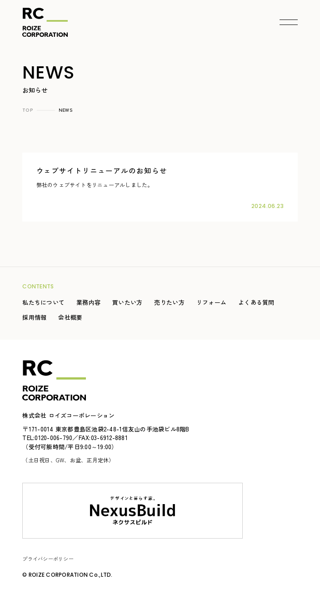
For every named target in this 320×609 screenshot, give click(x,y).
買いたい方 (127, 302)
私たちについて (43, 302)
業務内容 (88, 302)
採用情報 (34, 317)
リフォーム (211, 302)
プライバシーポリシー (48, 558)
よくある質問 (256, 302)
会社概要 (70, 317)
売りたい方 (169, 302)
